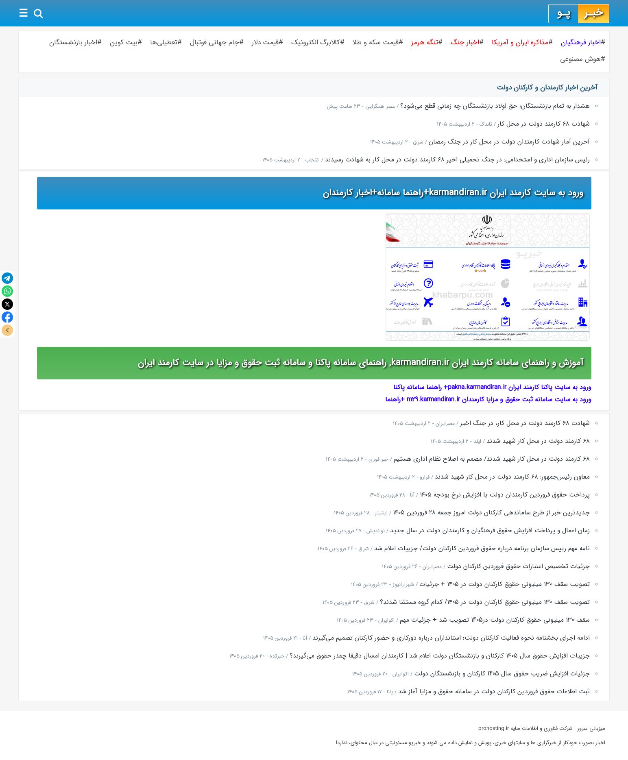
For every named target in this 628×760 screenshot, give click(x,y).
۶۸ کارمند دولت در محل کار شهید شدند (538, 441)
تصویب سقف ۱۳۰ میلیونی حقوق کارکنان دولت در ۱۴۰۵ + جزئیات (504, 584)
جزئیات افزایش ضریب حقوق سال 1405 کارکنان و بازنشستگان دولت (502, 674)
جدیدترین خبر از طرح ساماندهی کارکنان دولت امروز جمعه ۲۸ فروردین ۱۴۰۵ (491, 513)
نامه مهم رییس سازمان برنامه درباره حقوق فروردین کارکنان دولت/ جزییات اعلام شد (482, 548)
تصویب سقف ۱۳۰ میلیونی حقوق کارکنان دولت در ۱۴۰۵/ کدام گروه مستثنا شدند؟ (485, 602)
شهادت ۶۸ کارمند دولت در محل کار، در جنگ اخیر (525, 423)
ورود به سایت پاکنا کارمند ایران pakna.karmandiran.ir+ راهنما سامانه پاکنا (492, 387)
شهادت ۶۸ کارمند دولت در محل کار (543, 124)
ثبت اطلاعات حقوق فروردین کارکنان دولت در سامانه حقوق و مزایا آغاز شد (494, 692)
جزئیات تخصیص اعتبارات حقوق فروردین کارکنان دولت (518, 566)
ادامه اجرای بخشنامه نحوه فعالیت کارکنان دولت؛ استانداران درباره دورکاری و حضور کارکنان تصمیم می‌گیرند (451, 638)
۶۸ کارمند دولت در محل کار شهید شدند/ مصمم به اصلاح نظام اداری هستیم (492, 459)
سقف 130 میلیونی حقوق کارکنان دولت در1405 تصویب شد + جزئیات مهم (495, 620)
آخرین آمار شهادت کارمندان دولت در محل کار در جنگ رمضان (509, 142)
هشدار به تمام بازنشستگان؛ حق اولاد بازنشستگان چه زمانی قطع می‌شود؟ (495, 106)
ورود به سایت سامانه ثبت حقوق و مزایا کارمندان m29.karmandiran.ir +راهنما (488, 399)
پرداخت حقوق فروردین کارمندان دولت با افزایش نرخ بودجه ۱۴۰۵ (505, 495)
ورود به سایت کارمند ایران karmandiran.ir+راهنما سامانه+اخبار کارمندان (453, 193)
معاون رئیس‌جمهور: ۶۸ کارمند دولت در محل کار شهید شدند (512, 477)
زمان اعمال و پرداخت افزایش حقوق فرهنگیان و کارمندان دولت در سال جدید (490, 531)
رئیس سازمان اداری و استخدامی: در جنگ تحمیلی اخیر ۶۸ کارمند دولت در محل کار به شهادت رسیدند (457, 160)
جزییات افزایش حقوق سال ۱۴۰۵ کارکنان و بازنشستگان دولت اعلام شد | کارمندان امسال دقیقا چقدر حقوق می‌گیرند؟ (440, 656)
